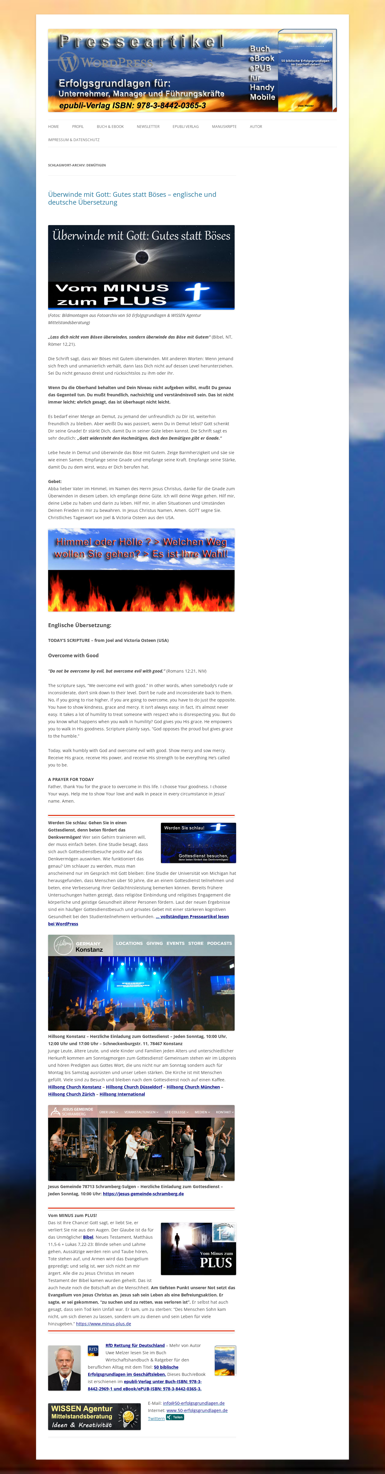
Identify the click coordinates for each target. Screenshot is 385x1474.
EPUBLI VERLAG (186, 126)
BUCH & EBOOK (110, 126)
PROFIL (78, 126)
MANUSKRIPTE (224, 126)
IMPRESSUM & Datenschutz (74, 139)
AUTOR (256, 126)
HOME (53, 126)
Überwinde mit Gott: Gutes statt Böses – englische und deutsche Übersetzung (132, 198)
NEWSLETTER (148, 126)
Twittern (156, 1418)
